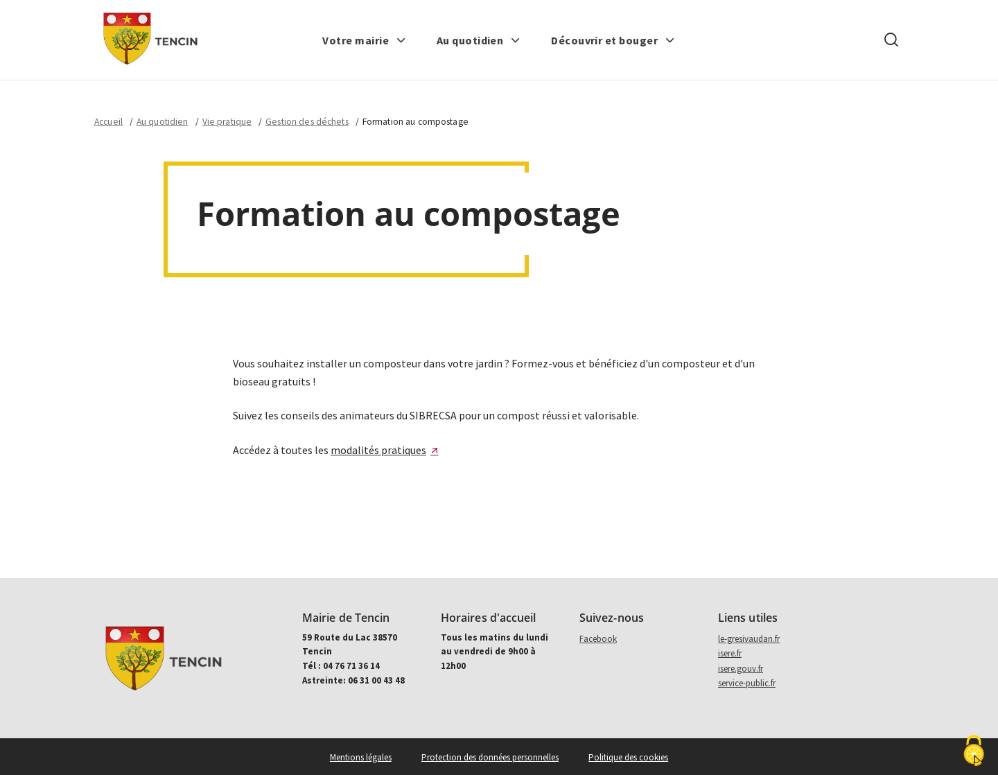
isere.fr (730, 653)
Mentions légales (361, 757)
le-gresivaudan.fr (749, 639)
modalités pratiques (378, 450)
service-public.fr (747, 683)
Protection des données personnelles (490, 757)
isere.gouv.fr (740, 668)
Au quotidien (163, 122)
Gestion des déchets (307, 122)
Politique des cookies (628, 757)
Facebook (598, 639)
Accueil (108, 122)
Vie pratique (227, 122)
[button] (364, 40)
